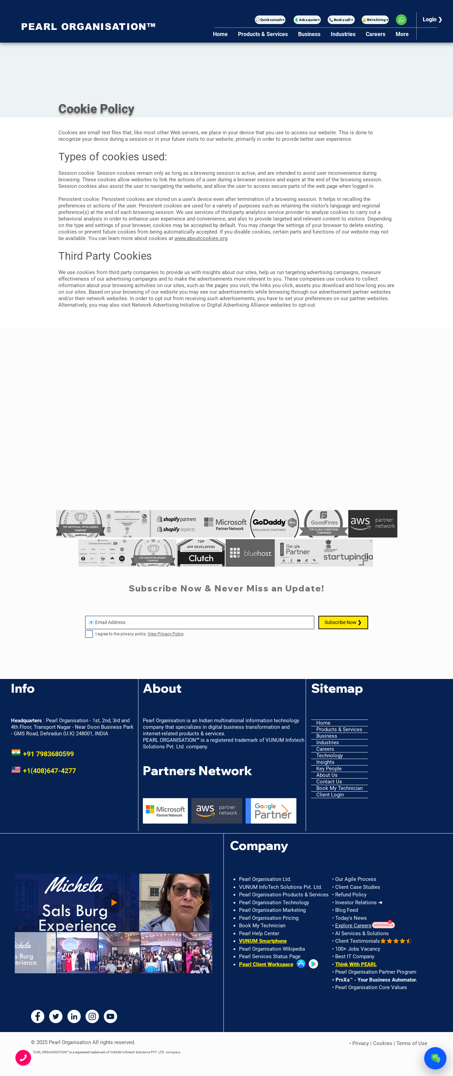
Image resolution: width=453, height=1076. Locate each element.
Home (323, 723)
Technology (329, 755)
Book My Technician (339, 788)
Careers (325, 749)
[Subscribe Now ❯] (343, 622)
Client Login (330, 795)
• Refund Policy (349, 895)
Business (326, 736)
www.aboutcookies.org (200, 238)
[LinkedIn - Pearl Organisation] (74, 1016)
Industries (327, 742)
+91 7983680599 (42, 754)
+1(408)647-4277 (43, 771)
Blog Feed (346, 910)
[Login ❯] (433, 19)
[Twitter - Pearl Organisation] (56, 1016)
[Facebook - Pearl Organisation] (37, 1016)
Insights (325, 762)
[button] (270, 19)
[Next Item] (284, 811)
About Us (327, 775)
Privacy (360, 1043)
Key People (329, 769)
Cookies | (384, 1043)
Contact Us (329, 782)
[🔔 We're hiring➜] (375, 19)
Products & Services (339, 729)
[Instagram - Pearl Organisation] (92, 1016)
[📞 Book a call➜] (341, 19)
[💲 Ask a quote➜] (307, 19)
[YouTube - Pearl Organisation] (110, 1016)
